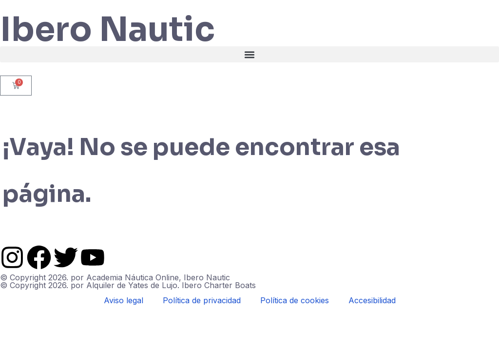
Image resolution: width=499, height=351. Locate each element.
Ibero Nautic (107, 30)
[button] (249, 54)
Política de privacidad (202, 300)
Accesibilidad (372, 300)
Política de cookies (294, 300)
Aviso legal (123, 300)
